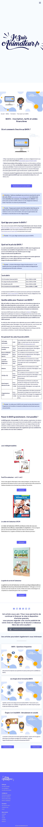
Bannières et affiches (6, 796)
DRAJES (29, 312)
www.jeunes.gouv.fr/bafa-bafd (27, 160)
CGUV (3, 809)
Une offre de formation (6, 790)
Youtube (3, 817)
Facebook (4, 814)
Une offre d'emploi (5, 786)
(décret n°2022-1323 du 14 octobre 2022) (12, 227)
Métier (7, 114)
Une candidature (5, 788)
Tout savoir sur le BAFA (23, 114)
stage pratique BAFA (12, 293)
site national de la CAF (29, 344)
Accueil (2, 114)
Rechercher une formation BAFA (21, 186)
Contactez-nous (5, 807)
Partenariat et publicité (6, 795)
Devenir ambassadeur (6, 798)
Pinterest (4, 821)
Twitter (3, 815)
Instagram (4, 819)
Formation (13, 114)
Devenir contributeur (6, 800)
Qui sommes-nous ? (6, 805)
